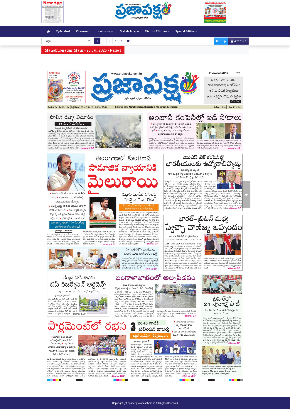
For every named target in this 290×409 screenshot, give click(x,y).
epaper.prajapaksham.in (141, 403)
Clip (221, 41)
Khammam (84, 31)
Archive (237, 41)
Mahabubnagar (129, 31)
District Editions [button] (156, 31)
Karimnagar (105, 31)
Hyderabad (63, 31)
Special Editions (186, 31)
